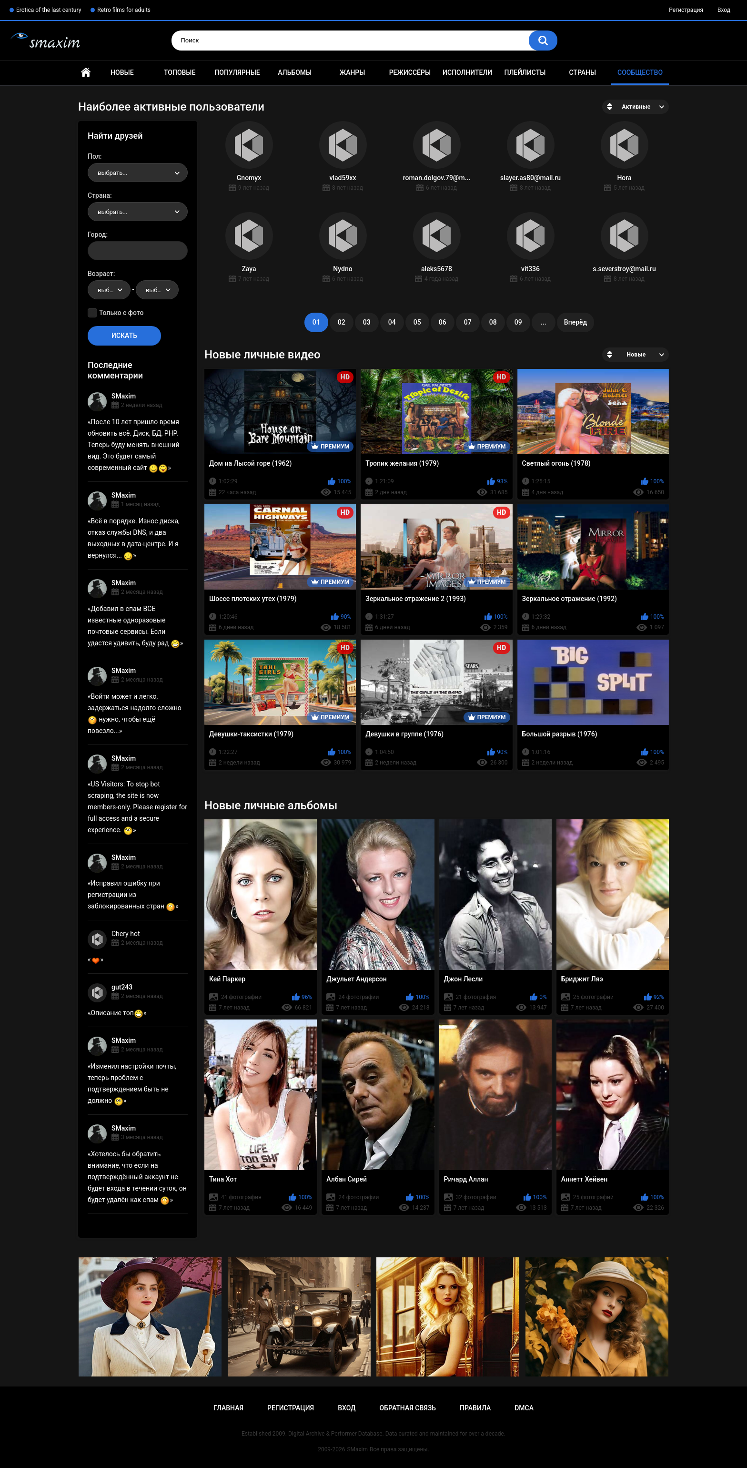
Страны (582, 72)
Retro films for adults (124, 10)
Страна (99, 195)
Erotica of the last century (48, 10)
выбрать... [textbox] (112, 172)
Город (97, 234)
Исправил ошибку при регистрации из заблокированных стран (131, 894)
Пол (94, 156)
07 (468, 322)
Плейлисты (524, 72)
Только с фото (121, 312)
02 (341, 322)
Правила (475, 1408)
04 (392, 322)
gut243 (121, 987)
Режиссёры (410, 72)
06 (442, 322)
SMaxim (123, 396)
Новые (122, 72)
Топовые (179, 72)
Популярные (237, 72)
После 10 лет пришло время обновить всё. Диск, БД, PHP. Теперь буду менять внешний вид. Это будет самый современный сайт (134, 444)
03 (367, 322)
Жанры (352, 72)
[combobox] (138, 172)
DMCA (524, 1408)
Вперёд (575, 322)
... (543, 322)
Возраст (100, 273)
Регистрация (686, 10)
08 (493, 322)
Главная (85, 73)
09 (518, 322)
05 (417, 322)
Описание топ (117, 1013)
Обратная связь (408, 1408)
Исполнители (467, 72)
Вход (723, 10)
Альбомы (295, 72)
